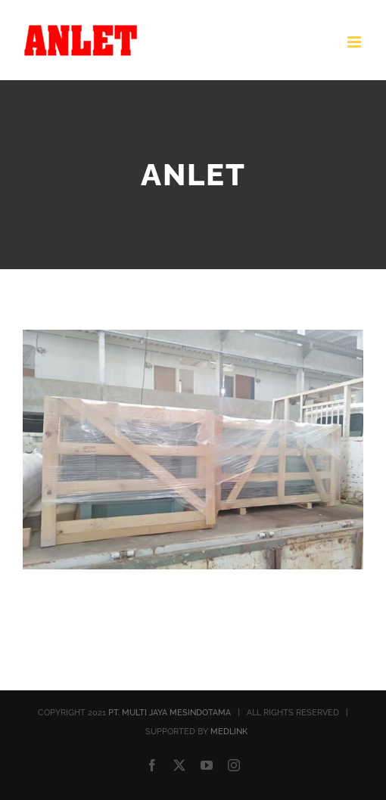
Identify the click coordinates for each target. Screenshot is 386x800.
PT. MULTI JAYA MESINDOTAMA (169, 713)
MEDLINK (228, 731)
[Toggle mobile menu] (355, 42)
